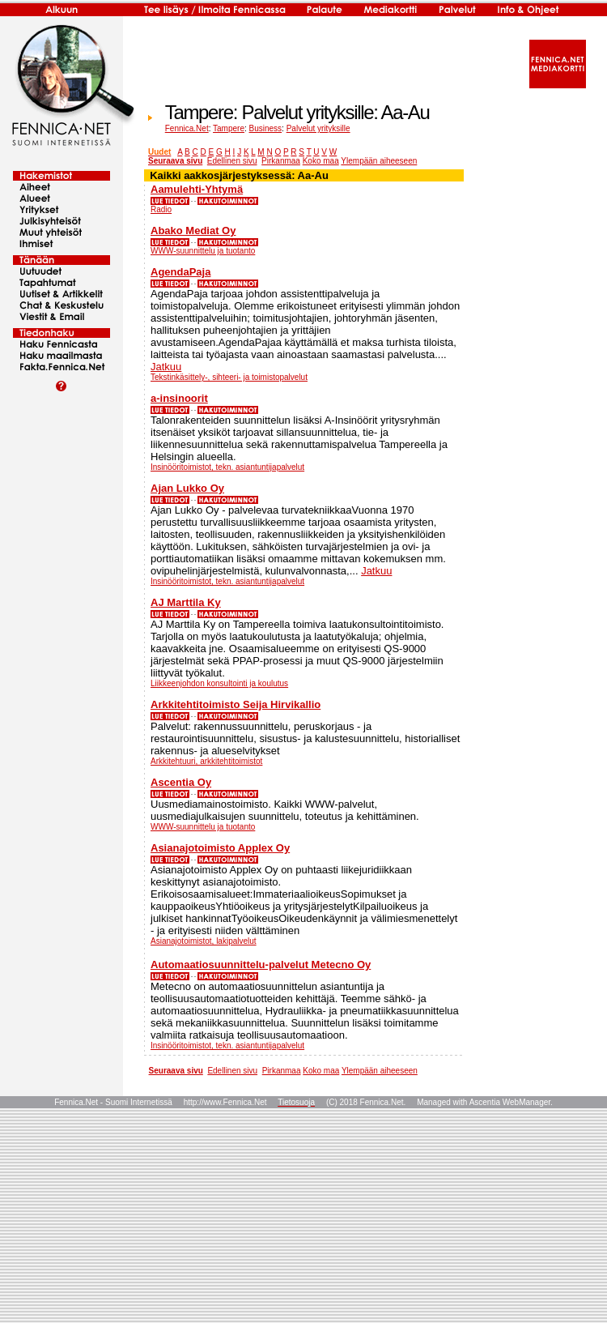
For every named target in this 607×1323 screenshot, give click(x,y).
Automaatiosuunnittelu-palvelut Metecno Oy (261, 964)
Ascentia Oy (181, 782)
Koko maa (321, 160)
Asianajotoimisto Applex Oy (220, 848)
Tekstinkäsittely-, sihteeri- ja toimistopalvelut (229, 377)
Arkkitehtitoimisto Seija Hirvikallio (235, 704)
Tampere (228, 128)
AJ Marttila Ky (186, 602)
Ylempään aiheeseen (379, 160)
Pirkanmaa (280, 160)
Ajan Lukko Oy (187, 488)
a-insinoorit (179, 398)
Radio (161, 209)
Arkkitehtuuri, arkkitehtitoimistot (206, 761)
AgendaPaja (180, 272)
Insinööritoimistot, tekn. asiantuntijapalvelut (227, 467)
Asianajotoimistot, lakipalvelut (204, 941)
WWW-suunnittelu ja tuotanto (203, 250)
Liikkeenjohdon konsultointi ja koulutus (219, 683)
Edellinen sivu (232, 160)
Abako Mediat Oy (193, 230)
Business (265, 128)
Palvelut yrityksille (318, 128)
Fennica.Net (187, 128)
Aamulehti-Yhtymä (197, 189)
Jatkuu (166, 367)
